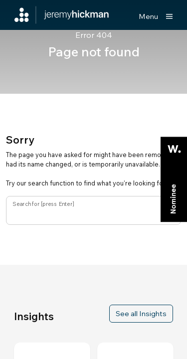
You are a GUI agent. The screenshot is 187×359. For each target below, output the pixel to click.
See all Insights (141, 313)
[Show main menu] (156, 16)
